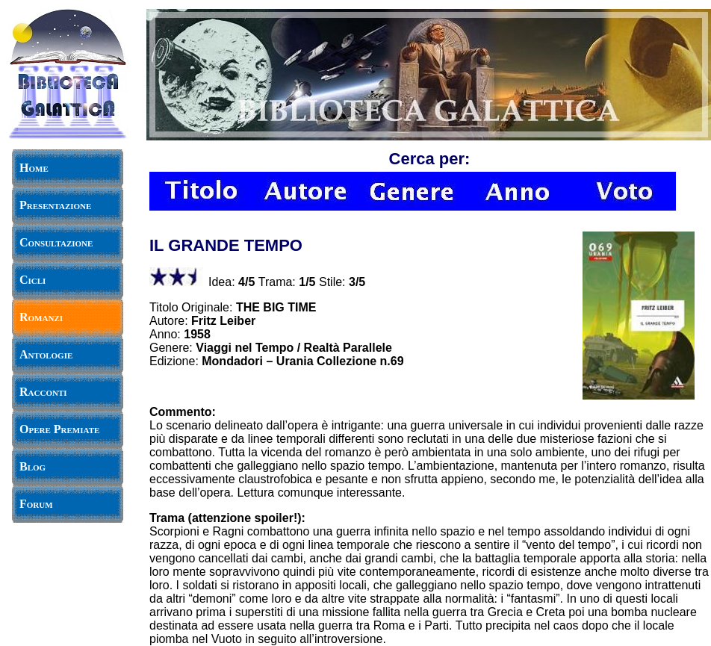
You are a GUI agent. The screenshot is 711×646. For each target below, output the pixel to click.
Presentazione (55, 205)
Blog (32, 466)
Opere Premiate (59, 429)
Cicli (32, 279)
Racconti (43, 391)
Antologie (45, 354)
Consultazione (56, 242)
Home (34, 167)
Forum (36, 503)
